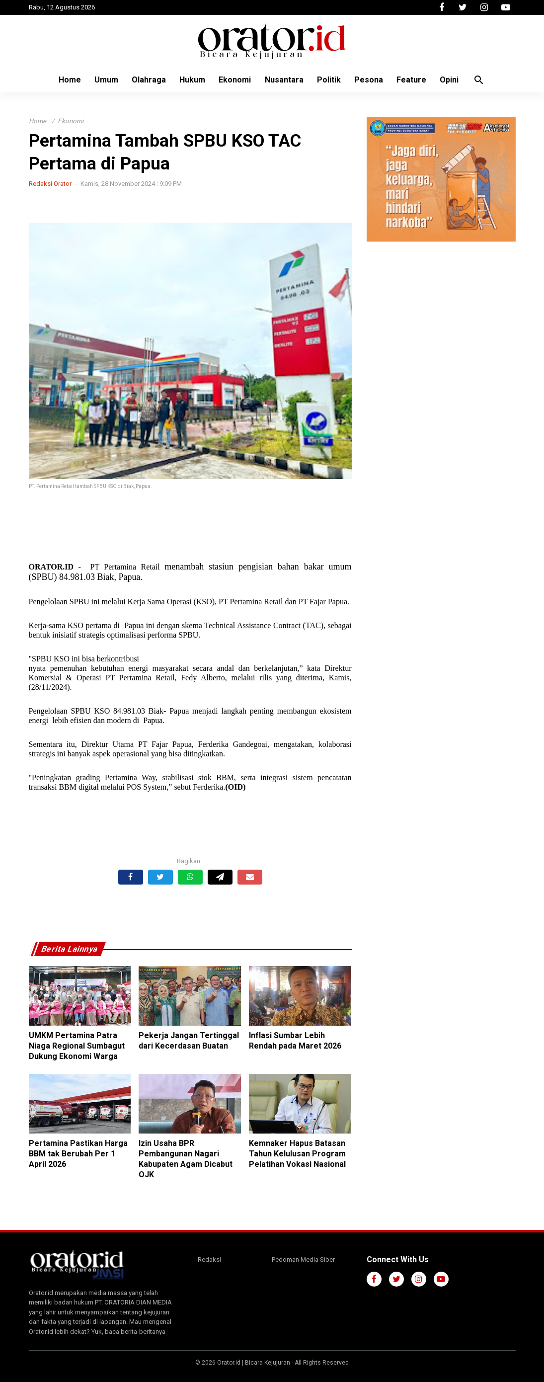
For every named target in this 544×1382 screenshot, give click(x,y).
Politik (331, 79)
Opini (455, 79)
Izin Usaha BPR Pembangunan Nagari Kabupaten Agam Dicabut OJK (186, 1158)
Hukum (190, 79)
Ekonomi (234, 79)
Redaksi (209, 1259)
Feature (416, 79)
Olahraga (145, 79)
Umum (101, 79)
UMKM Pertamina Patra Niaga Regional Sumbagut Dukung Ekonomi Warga (77, 1046)
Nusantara (284, 79)
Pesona (372, 79)
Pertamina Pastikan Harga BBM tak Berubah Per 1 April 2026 (78, 1153)
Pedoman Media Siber (303, 1259)
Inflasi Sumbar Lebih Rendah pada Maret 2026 (295, 1041)
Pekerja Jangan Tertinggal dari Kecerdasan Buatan (189, 1041)
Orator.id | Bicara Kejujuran (254, 1362)
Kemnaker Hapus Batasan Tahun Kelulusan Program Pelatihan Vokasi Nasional (297, 1153)
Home (63, 79)
